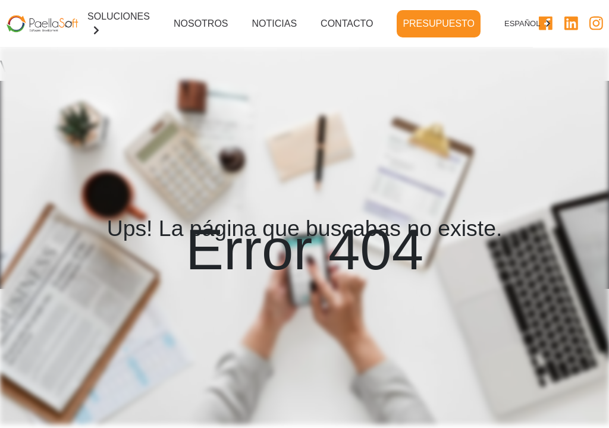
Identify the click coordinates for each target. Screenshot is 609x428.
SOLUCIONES (118, 22)
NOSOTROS (201, 23)
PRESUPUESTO (439, 23)
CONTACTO (347, 23)
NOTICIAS (274, 23)
